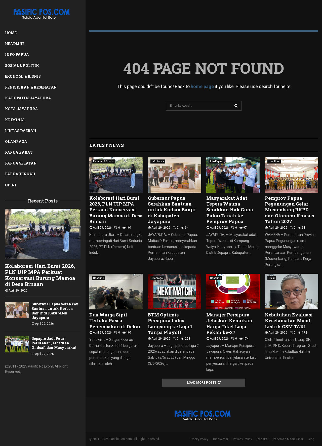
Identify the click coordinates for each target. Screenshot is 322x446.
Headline (14, 43)
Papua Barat (18, 152)
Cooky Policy (199, 439)
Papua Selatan (21, 163)
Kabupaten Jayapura (28, 98)
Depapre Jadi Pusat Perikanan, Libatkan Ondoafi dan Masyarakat (53, 343)
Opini (10, 185)
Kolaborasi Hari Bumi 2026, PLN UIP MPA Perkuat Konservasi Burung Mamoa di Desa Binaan (40, 275)
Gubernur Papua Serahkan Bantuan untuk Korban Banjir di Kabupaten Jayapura (54, 311)
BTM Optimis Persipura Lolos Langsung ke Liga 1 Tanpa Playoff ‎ (170, 323)
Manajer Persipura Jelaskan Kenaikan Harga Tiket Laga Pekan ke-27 (229, 323)
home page (202, 86)
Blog (311, 439)
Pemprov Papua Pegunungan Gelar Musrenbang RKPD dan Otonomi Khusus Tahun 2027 (289, 210)
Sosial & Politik (22, 65)
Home (11, 32)
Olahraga (16, 141)
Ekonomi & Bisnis (23, 76)
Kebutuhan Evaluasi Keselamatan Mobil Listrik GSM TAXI (289, 321)
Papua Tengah (20, 174)
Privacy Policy (242, 439)
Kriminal (15, 119)
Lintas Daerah (20, 130)
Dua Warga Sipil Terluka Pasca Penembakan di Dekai (114, 321)
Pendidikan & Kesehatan (31, 87)
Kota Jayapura (21, 108)
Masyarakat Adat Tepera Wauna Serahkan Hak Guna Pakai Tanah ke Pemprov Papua (229, 210)
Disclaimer (220, 439)
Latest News (106, 145)
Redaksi (262, 439)
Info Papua (17, 54)
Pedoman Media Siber (288, 439)
